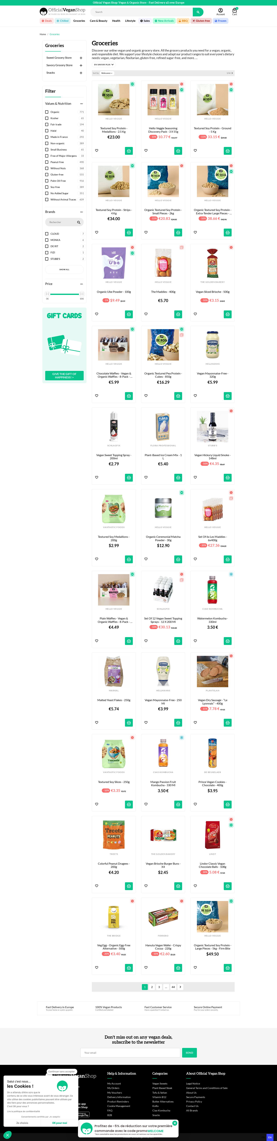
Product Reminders (118, 1101)
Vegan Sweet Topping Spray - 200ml (114, 456)
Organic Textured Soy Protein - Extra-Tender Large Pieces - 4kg (213, 211)
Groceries (54, 45)
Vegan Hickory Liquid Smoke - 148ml (212, 456)
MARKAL (114, 690)
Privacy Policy (194, 1101)
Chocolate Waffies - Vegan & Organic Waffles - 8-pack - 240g (114, 375)
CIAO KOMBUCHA (212, 609)
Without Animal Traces (68, 199)
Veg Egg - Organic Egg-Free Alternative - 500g (114, 947)
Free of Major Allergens (68, 156)
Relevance (107, 73)
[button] (104, 65)
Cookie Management (118, 1105)
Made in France (68, 137)
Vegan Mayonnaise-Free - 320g (213, 375)
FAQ (109, 1110)
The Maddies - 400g (163, 291)
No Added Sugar (68, 193)
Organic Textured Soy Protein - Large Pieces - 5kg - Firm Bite (213, 947)
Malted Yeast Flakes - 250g (113, 700)
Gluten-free (68, 174)
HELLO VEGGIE (114, 119)
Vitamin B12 (159, 1097)
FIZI (68, 252)
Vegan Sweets (159, 1083)
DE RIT (68, 246)
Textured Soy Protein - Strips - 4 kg (114, 211)
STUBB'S (68, 259)
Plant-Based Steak (162, 1087)
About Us (191, 1092)
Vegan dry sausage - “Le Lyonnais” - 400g (213, 701)
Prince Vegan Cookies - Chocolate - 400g (212, 783)
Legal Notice (193, 1083)
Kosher (68, 118)
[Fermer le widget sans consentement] (62, 1071)
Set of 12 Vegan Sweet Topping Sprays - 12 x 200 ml (163, 620)
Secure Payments (195, 1097)
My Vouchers (114, 1092)
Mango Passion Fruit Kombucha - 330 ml (163, 783)
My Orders (113, 1087)
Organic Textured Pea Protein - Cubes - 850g (163, 375)
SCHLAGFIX (113, 445)
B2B (109, 1115)
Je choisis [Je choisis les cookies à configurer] (22, 1123)
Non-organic (68, 143)
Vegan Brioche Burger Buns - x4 (163, 865)
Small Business (68, 149)
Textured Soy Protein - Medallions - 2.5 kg (114, 130)
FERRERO (163, 936)
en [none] (270, 1137)
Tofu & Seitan (159, 1092)
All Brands (192, 1110)
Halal (68, 131)
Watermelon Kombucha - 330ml (213, 620)
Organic (68, 112)
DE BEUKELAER (212, 772)
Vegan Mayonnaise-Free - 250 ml (163, 701)
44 (173, 987)
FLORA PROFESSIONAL (163, 445)
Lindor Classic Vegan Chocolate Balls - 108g (212, 865)
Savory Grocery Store (59, 65)
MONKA (68, 240)
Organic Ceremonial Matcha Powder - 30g (163, 538)
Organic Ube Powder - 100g (114, 291)
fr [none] (263, 1137)
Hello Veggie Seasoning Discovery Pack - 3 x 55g (163, 130)
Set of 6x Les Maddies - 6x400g (213, 538)
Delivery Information (119, 1097)
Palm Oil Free (68, 181)
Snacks (50, 72)
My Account (114, 1083)
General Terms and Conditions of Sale (207, 1087)
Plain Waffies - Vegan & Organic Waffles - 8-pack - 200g (114, 620)
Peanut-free (68, 162)
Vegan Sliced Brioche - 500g (212, 291)
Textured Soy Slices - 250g (114, 781)
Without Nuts (68, 168)
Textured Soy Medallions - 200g (114, 538)
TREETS (114, 854)
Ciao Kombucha (161, 1110)
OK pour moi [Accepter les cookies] (59, 1123)
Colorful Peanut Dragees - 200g (114, 865)
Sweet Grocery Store (59, 57)
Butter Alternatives (163, 1101)
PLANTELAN (212, 690)
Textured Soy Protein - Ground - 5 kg (213, 130)
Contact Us (192, 1105)
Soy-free (68, 187)
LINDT (212, 854)
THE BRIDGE (114, 936)
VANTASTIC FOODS (113, 527)
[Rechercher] (141, 12)
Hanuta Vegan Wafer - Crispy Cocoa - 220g (163, 947)
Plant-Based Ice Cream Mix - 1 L (163, 456)
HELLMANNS (212, 364)
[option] (263, 1137)
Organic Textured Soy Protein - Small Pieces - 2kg (163, 211)
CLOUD (68, 234)
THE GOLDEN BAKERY (212, 282)
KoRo (155, 1105)
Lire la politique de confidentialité (23, 1111)
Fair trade (68, 124)
